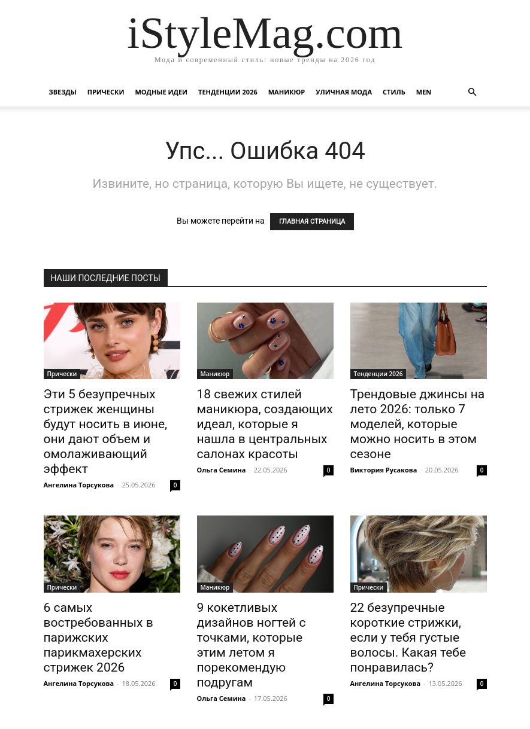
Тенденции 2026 (228, 91)
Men (423, 91)
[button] (472, 92)
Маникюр (286, 91)
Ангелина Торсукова (79, 484)
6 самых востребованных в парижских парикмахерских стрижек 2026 (98, 637)
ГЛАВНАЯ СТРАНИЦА (312, 221)
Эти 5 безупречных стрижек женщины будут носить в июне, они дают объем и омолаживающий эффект (106, 431)
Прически (106, 91)
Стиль (394, 91)
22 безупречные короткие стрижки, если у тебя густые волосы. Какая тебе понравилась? (408, 637)
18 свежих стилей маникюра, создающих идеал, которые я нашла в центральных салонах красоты (265, 424)
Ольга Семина (221, 469)
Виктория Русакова (383, 469)
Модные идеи (161, 91)
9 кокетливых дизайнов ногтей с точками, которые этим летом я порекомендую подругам (251, 645)
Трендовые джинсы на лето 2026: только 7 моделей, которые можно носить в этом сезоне (417, 424)
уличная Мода (344, 91)
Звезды (63, 91)
